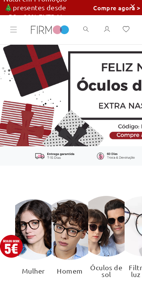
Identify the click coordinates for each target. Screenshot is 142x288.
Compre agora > (116, 7)
